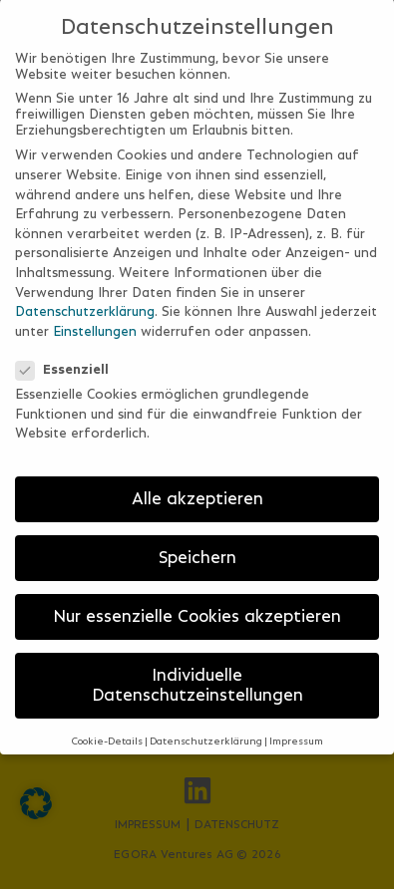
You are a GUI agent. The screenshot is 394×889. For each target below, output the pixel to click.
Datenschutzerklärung (85, 297)
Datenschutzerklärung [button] (206, 727)
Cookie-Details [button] (107, 727)
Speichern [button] (197, 543)
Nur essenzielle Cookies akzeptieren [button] (197, 602)
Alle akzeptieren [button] (197, 484)
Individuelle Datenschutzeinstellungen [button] (197, 671)
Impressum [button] (296, 727)
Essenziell (68, 355)
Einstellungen (95, 316)
